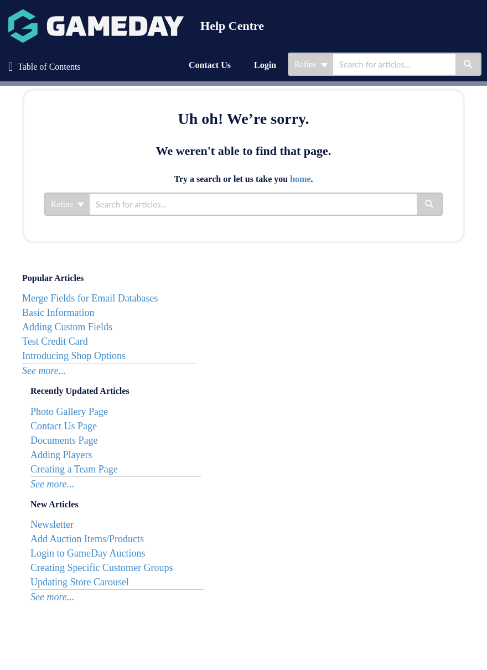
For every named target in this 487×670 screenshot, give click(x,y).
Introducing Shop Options (74, 355)
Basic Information (58, 312)
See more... (44, 370)
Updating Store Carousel (79, 582)
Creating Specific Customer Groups (101, 567)
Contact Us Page (63, 426)
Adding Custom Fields (67, 327)
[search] (394, 64)
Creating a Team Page (74, 469)
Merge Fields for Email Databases (90, 298)
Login (265, 65)
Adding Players (61, 454)
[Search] (468, 64)
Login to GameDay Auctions (87, 553)
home (300, 179)
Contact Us (210, 65)
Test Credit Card (55, 341)
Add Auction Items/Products (87, 538)
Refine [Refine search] (311, 64)
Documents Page (63, 440)
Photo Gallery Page (69, 411)
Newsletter (52, 524)
